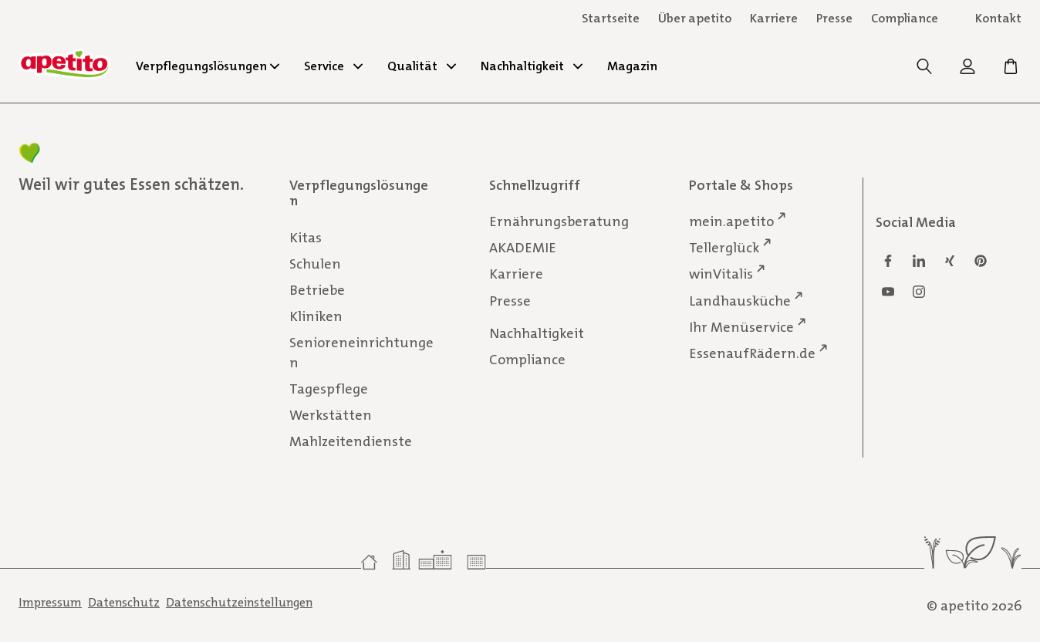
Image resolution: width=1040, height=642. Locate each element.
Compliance (904, 18)
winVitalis (721, 273)
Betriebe (317, 289)
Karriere (516, 274)
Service (333, 66)
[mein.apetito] (969, 70)
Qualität (421, 66)
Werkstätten (330, 415)
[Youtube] (888, 291)
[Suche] (926, 70)
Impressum (50, 602)
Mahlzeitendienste (350, 441)
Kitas (305, 237)
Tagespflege (328, 389)
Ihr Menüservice (741, 326)
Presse (510, 300)
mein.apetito (731, 221)
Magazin (632, 66)
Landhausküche (740, 299)
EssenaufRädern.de (752, 352)
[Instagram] (919, 291)
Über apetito (694, 18)
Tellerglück (724, 247)
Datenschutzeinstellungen (239, 602)
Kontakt (998, 18)
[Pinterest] (980, 260)
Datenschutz (124, 602)
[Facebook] (888, 260)
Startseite (611, 18)
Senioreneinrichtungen (361, 352)
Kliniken (316, 316)
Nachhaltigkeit (531, 66)
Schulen (315, 263)
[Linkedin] (919, 260)
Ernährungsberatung (559, 221)
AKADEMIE (522, 247)
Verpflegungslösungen (207, 66)
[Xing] (949, 260)
